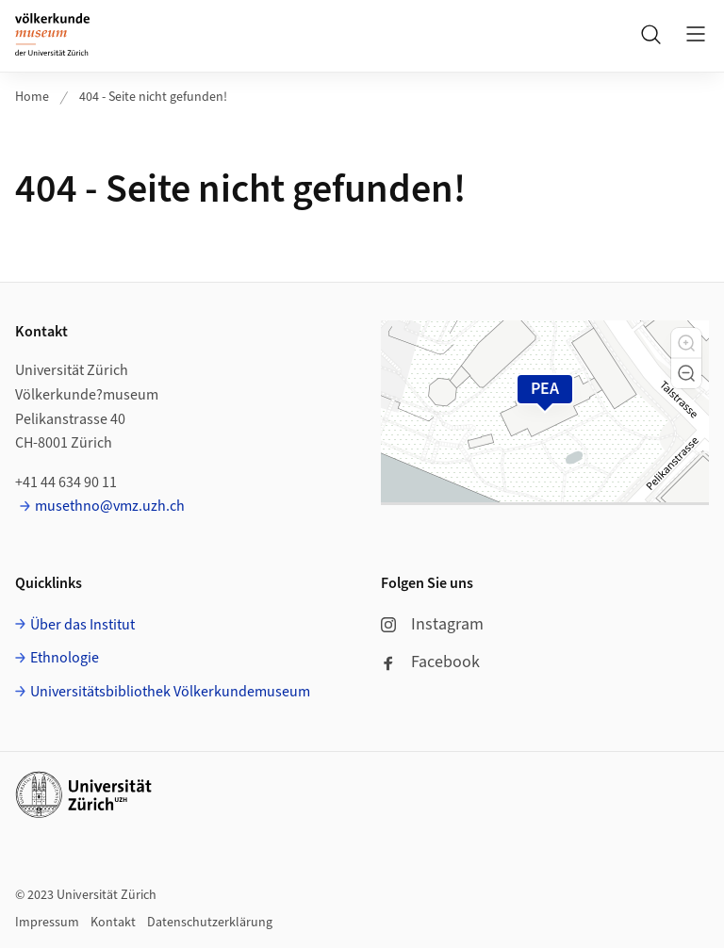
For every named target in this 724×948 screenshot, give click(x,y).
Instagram (432, 624)
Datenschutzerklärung (209, 922)
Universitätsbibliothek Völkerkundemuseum (170, 691)
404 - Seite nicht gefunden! (153, 97)
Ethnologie (64, 657)
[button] (686, 343)
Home (32, 97)
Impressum (47, 922)
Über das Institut (82, 624)
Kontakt (113, 922)
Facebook (430, 662)
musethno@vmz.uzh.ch (110, 506)
